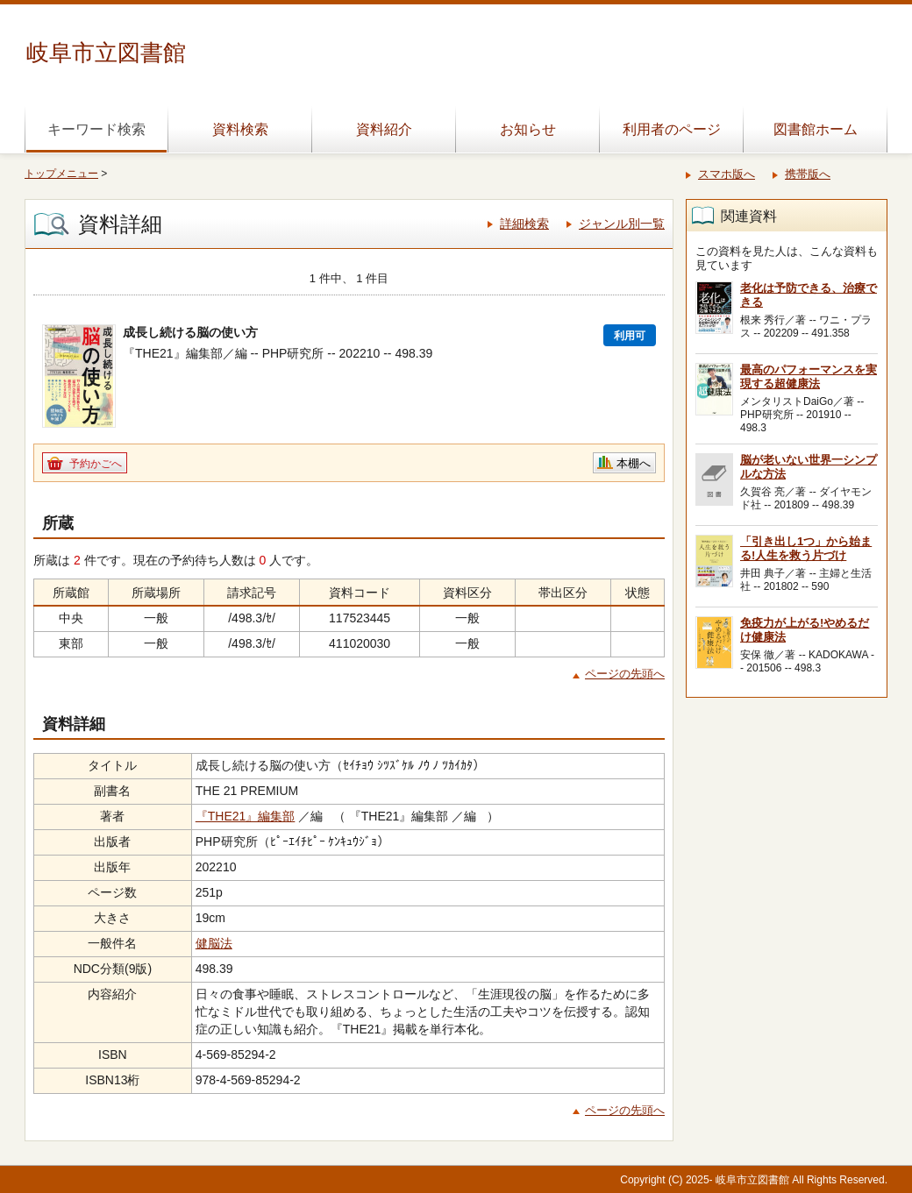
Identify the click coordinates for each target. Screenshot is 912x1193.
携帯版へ (807, 174)
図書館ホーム (815, 129)
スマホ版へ (726, 174)
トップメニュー (61, 173)
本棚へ (633, 463)
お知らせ (528, 129)
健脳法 (214, 943)
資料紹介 (384, 129)
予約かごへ (95, 464)
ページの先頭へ (625, 673)
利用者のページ (672, 129)
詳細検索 (524, 224)
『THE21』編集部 (246, 816)
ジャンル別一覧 (622, 224)
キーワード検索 (96, 129)
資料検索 (240, 129)
